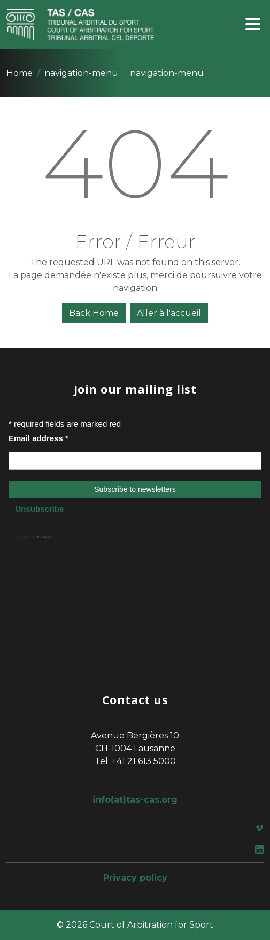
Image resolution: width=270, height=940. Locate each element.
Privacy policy (135, 878)
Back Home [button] (94, 313)
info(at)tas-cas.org (135, 800)
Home (19, 73)
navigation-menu (81, 73)
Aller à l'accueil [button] (169, 313)
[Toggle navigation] (253, 25)
